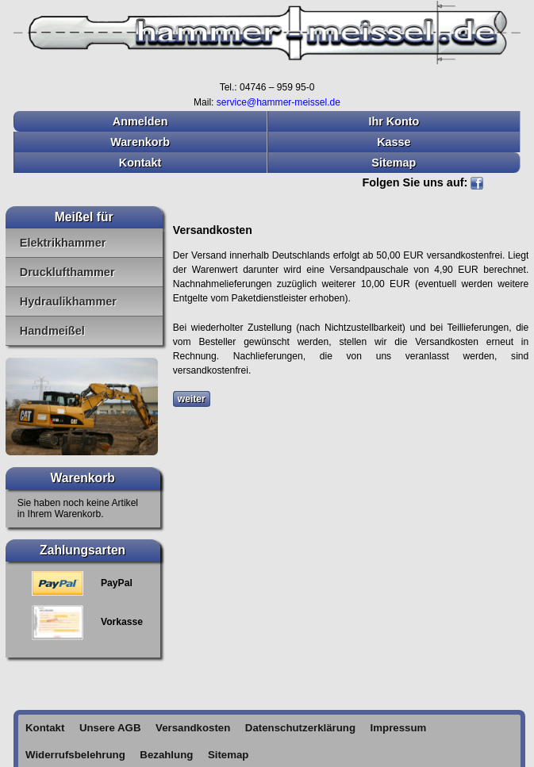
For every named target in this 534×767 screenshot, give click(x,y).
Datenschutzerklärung (300, 728)
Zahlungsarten (82, 550)
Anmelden (140, 121)
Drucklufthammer (67, 272)
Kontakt (140, 162)
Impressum (399, 728)
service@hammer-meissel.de (278, 102)
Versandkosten (193, 728)
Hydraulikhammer (68, 301)
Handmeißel (52, 330)
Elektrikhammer (63, 242)
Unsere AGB (110, 728)
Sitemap (393, 162)
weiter (192, 399)
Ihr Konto (393, 121)
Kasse (393, 142)
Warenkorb (140, 142)
